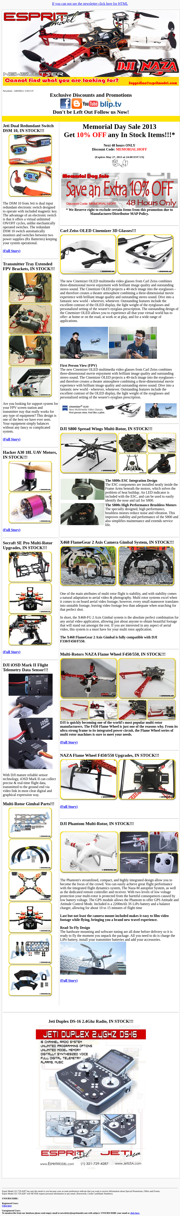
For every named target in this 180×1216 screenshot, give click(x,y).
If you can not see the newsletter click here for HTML (90, 4)
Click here (7, 1206)
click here (134, 1213)
